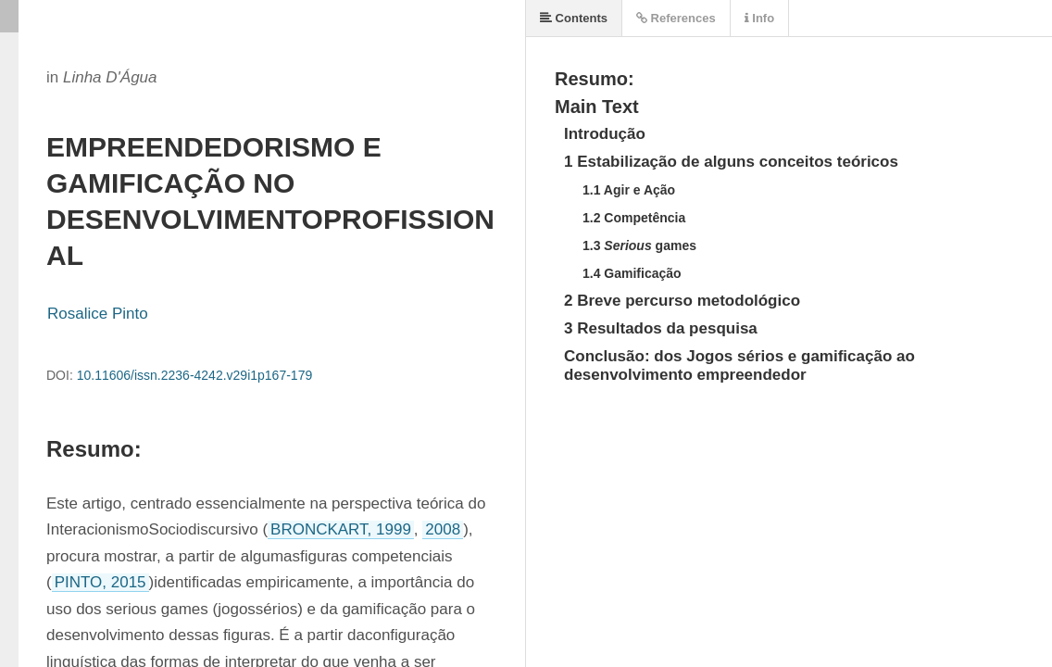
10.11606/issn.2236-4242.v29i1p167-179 (195, 375)
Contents (573, 18)
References (676, 18)
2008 (442, 529)
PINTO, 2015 (100, 582)
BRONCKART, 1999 (340, 529)
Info (759, 18)
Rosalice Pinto (97, 313)
